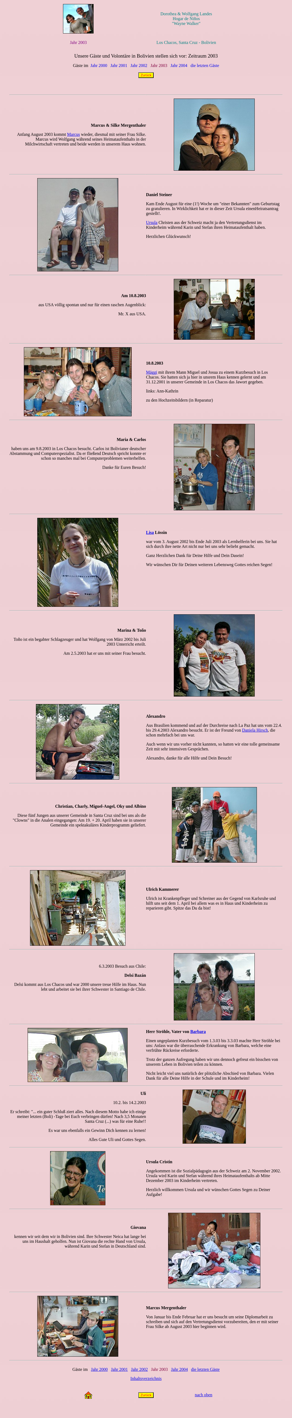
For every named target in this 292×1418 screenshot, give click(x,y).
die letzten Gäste (204, 65)
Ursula (152, 222)
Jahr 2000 (98, 65)
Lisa (150, 532)
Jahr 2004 (179, 65)
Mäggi (151, 372)
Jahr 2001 (118, 65)
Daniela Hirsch (255, 730)
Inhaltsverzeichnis (145, 1378)
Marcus (73, 134)
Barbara (198, 1031)
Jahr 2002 (139, 65)
